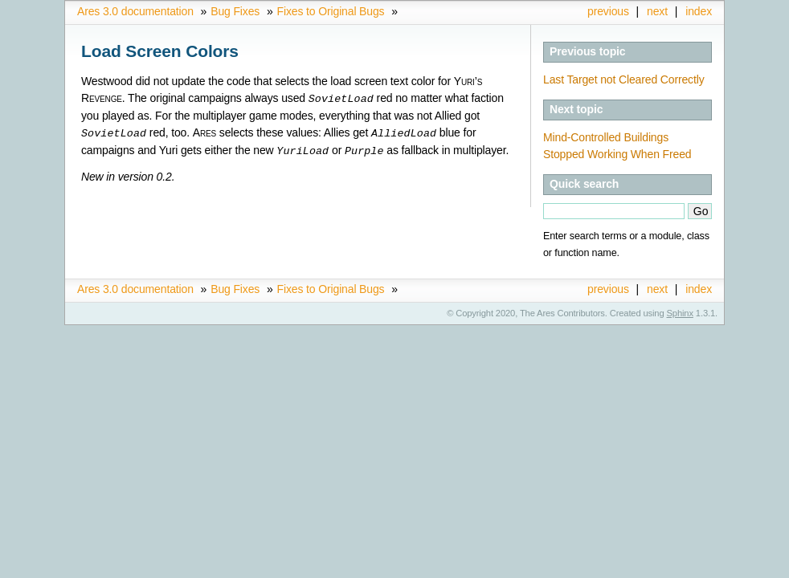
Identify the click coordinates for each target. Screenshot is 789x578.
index (698, 11)
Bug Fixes (235, 11)
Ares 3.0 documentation (135, 11)
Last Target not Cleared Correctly (624, 79)
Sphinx (680, 313)
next (657, 11)
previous (608, 11)
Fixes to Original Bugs (331, 11)
